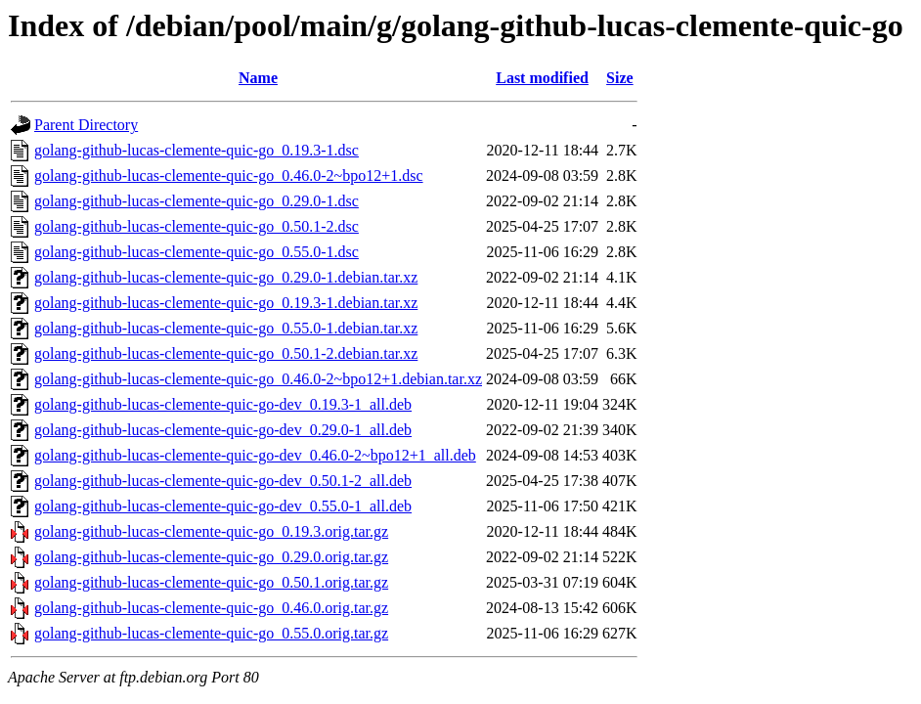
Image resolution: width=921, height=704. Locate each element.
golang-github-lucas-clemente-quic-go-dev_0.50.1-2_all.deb (223, 480)
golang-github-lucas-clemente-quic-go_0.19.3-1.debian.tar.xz (225, 302)
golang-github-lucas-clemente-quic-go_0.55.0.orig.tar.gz (211, 633)
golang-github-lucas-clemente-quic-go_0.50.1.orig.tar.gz (211, 582)
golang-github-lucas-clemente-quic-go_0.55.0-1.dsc (196, 251)
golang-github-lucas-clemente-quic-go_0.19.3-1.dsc (196, 150)
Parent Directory (86, 124)
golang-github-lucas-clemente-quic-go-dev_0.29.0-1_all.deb (223, 429)
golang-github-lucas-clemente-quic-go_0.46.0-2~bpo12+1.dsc (228, 175)
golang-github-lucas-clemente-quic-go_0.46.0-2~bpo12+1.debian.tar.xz (258, 379)
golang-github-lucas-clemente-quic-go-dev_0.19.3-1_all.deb (223, 404)
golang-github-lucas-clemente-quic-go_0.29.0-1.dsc (196, 201)
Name (258, 77)
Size (620, 77)
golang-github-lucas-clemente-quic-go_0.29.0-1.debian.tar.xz (225, 277)
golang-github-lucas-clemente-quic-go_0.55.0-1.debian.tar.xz (225, 328)
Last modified (542, 77)
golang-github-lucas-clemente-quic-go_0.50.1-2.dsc (196, 226)
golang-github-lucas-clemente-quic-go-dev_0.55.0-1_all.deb (223, 506)
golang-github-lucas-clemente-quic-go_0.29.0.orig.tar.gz (211, 557)
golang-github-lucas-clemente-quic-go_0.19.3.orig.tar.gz (211, 531)
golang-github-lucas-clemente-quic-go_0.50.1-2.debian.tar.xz (225, 353)
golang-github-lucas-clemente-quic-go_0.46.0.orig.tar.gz (211, 607)
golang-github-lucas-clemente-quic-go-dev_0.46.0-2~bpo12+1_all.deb (255, 455)
